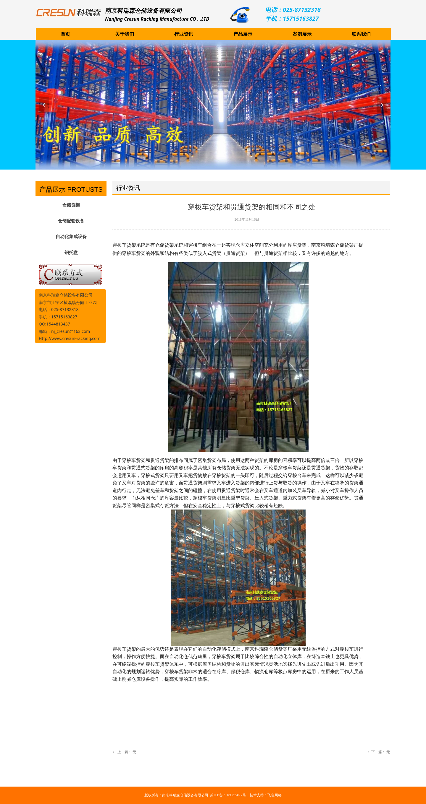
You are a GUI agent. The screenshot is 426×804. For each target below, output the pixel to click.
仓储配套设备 (71, 221)
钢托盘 (71, 252)
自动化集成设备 (71, 236)
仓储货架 (71, 205)
